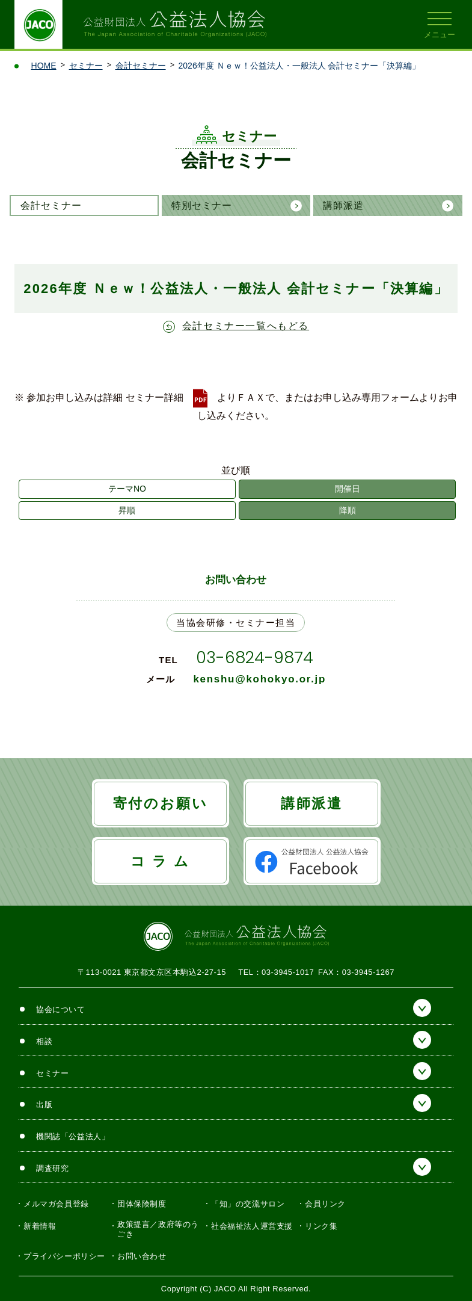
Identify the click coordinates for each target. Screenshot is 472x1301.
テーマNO (127, 488)
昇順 (126, 510)
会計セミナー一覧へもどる (245, 326)
